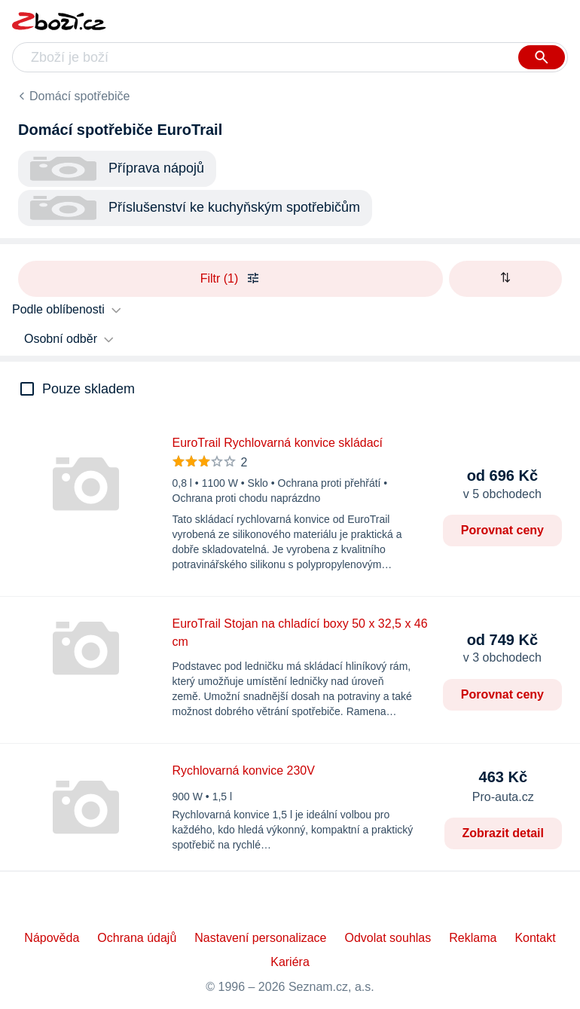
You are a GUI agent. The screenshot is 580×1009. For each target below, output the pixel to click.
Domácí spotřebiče (79, 96)
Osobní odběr (60, 338)
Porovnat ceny (502, 530)
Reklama (472, 937)
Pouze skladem (88, 388)
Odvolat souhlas (388, 937)
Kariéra (290, 961)
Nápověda (51, 937)
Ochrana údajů (136, 937)
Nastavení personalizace (260, 937)
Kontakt (534, 937)
